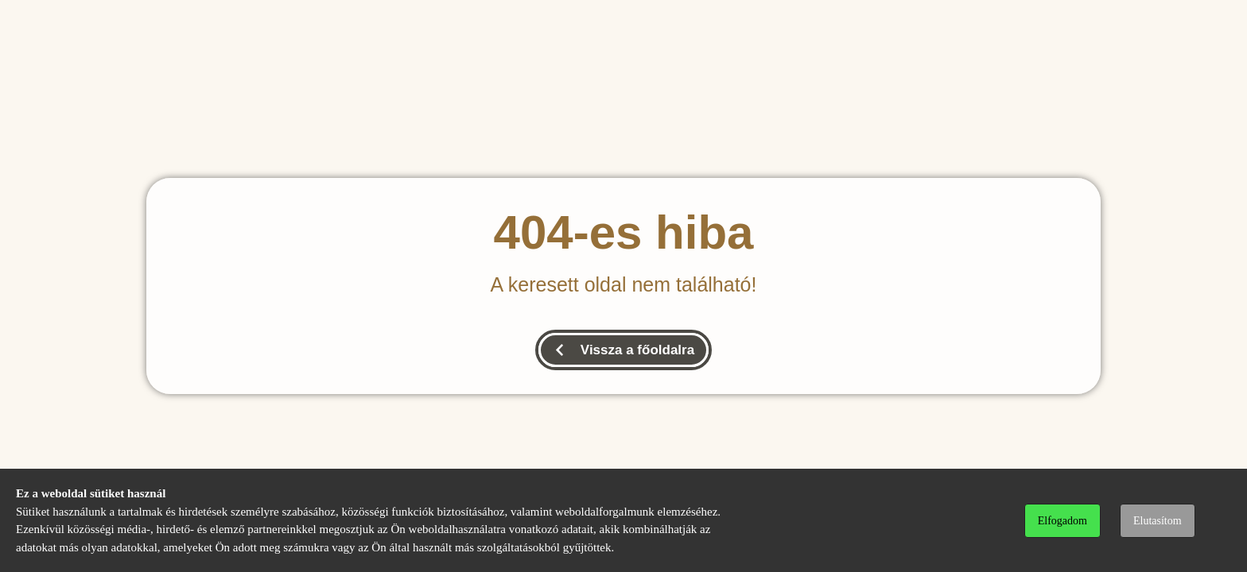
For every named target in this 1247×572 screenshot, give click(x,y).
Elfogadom (1062, 521)
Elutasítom (1157, 521)
